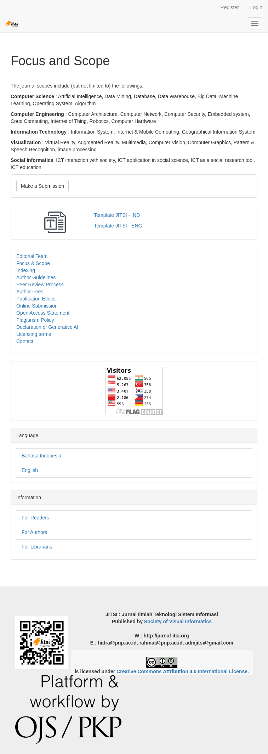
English (30, 470)
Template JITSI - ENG (118, 226)
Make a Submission (42, 186)
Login (256, 7)
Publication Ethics (36, 299)
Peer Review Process (40, 284)
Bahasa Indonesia (41, 455)
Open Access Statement (42, 313)
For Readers (35, 518)
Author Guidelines (36, 277)
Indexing (25, 270)
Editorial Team (31, 256)
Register (230, 7)
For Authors (34, 532)
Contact (24, 341)
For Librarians (37, 547)
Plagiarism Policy (35, 320)
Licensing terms (33, 334)
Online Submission (37, 306)
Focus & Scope (33, 263)
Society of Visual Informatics (178, 621)
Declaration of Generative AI (47, 327)
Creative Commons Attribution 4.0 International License (181, 671)
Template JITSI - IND (117, 215)
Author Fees (29, 291)
